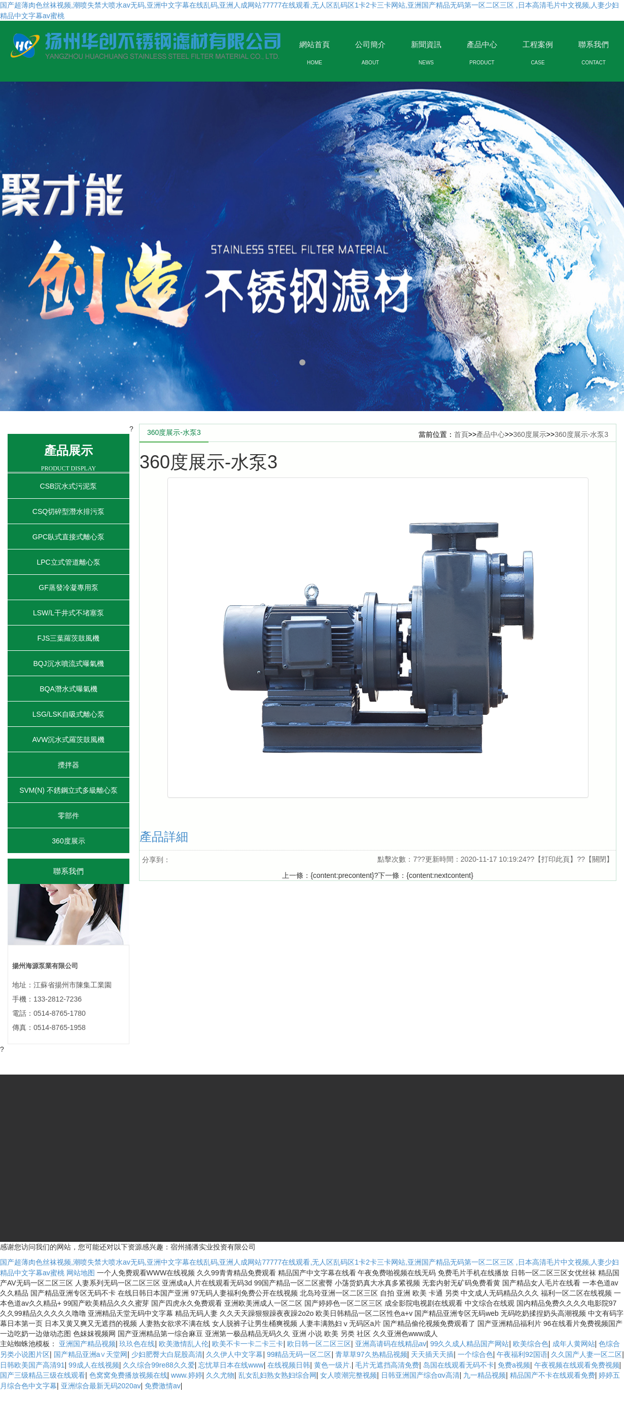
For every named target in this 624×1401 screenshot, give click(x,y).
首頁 (461, 434)
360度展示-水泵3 (581, 434)
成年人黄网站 (573, 1344)
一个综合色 (475, 1354)
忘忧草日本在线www (230, 1365)
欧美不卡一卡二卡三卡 (247, 1344)
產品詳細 (164, 836)
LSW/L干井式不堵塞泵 (68, 613)
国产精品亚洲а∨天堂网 (91, 1354)
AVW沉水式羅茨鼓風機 (68, 739)
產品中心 (490, 434)
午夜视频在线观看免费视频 (576, 1365)
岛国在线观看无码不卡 (458, 1365)
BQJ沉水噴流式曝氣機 (68, 663)
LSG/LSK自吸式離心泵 (68, 714)
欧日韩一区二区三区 (319, 1344)
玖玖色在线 (137, 1344)
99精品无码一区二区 (299, 1354)
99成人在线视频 (93, 1365)
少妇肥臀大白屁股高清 (166, 1354)
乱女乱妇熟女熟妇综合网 (277, 1375)
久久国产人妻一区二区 (586, 1354)
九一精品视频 (484, 1375)
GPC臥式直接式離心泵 (68, 537)
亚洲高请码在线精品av (391, 1344)
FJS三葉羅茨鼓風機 (69, 638)
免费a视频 (514, 1365)
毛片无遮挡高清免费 (387, 1365)
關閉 (599, 859)
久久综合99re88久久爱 (159, 1365)
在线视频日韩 (288, 1365)
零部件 (68, 816)
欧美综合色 (530, 1344)
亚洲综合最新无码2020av (101, 1386)
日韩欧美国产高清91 (32, 1365)
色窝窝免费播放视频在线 (128, 1375)
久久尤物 (220, 1375)
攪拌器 (68, 765)
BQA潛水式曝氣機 (68, 689)
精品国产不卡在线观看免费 (552, 1375)
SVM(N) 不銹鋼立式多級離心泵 (68, 790)
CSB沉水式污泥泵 (68, 486)
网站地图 (80, 1273)
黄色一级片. (333, 1365)
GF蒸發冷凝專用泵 (68, 587)
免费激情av (163, 1386)
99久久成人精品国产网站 (469, 1344)
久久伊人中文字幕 (234, 1354)
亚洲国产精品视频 (87, 1344)
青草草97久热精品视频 (371, 1354)
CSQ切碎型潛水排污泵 (68, 511)
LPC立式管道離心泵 (68, 562)
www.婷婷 (186, 1375)
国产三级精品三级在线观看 (42, 1375)
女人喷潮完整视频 (348, 1375)
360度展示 (68, 841)
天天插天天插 (432, 1354)
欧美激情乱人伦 (184, 1344)
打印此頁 (555, 859)
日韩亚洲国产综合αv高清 (420, 1375)
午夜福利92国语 (522, 1354)
